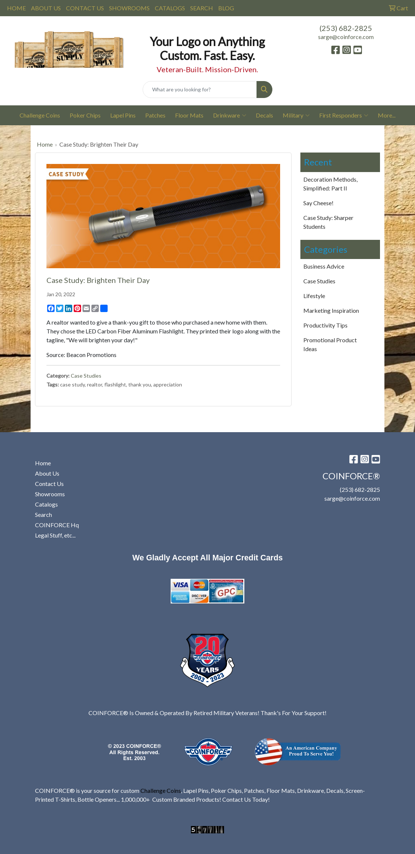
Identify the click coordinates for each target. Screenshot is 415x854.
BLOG (226, 7)
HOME (16, 7)
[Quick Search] (200, 89)
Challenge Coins (40, 115)
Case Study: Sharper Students (328, 222)
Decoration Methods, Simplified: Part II (330, 184)
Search (43, 514)
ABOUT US (46, 7)
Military (296, 115)
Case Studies (86, 375)
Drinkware (229, 115)
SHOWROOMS (129, 7)
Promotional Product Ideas (330, 344)
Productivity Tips (325, 325)
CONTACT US (85, 7)
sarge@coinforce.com (346, 36)
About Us (47, 473)
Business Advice (323, 266)
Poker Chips (85, 115)
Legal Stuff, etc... (55, 535)
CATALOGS (170, 7)
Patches (155, 115)
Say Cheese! (318, 202)
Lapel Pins (123, 115)
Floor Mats (189, 115)
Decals (264, 115)
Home (45, 144)
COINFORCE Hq (57, 524)
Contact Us (49, 483)
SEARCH (201, 7)
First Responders (343, 115)
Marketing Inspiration (331, 310)
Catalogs (46, 504)
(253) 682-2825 (346, 28)
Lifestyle (314, 295)
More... (386, 115)
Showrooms (50, 493)
